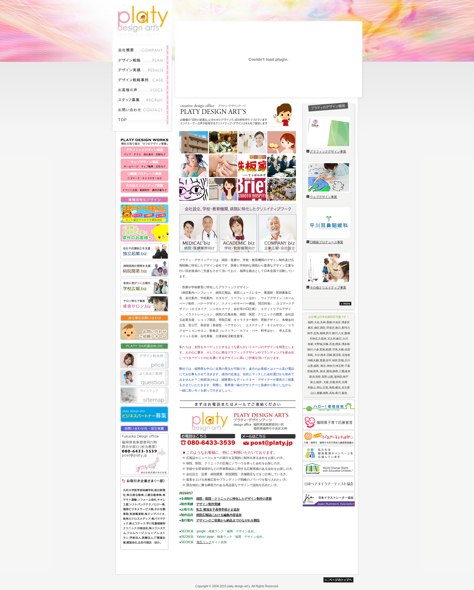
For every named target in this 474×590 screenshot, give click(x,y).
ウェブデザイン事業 (323, 196)
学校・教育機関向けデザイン (238, 233)
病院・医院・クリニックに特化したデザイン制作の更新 (234, 498)
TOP (141, 119)
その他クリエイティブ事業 (328, 287)
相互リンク (204, 542)
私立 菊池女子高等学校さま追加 (217, 509)
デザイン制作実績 (208, 504)
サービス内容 (141, 59)
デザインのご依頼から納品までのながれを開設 (228, 520)
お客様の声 (141, 89)
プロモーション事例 (141, 79)
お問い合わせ (141, 109)
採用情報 (141, 99)
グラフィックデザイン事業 (328, 151)
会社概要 (141, 49)
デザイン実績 (141, 69)
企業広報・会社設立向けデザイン (277, 233)
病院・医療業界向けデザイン (198, 233)
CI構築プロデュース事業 (326, 242)
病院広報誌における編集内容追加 (219, 515)
